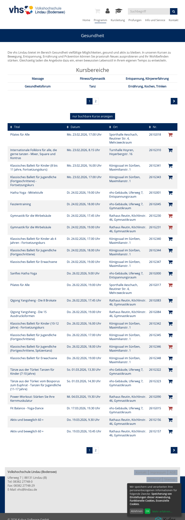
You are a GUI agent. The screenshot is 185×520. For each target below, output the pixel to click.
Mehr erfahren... (162, 511)
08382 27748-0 (23, 481)
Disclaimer (170, 482)
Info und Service (155, 20)
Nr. (153, 126)
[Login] (108, 12)
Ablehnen (137, 511)
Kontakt (173, 20)
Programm (100, 20)
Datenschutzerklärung (144, 482)
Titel (15, 126)
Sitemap (169, 477)
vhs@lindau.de (27, 489)
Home (86, 20)
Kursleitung (118, 20)
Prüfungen (134, 20)
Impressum (158, 471)
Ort (113, 126)
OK (147, 511)
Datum (73, 126)
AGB (172, 471)
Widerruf (154, 477)
